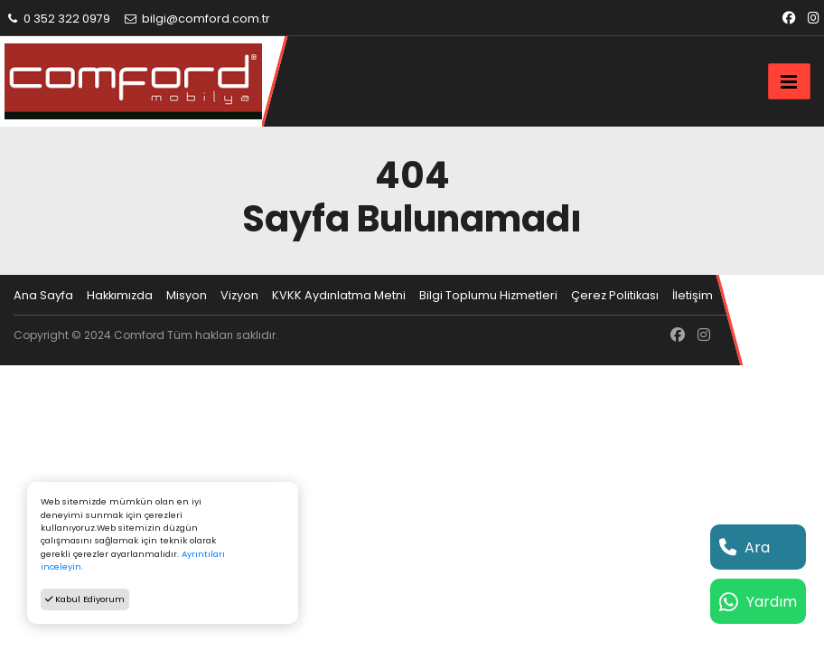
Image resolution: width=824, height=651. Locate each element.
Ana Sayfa (43, 295)
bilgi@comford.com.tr (196, 18)
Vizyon (239, 295)
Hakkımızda (120, 295)
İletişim (692, 295)
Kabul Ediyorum (85, 599)
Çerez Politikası (615, 295)
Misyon (186, 295)
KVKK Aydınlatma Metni (339, 295)
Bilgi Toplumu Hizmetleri (488, 295)
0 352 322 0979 (57, 18)
